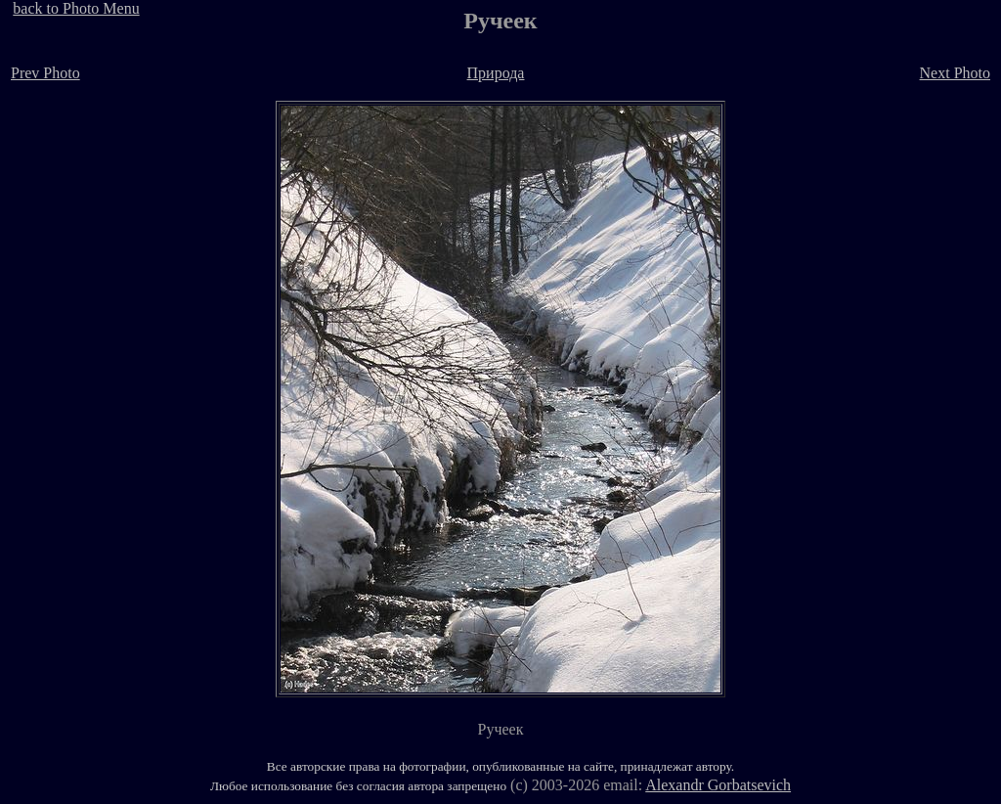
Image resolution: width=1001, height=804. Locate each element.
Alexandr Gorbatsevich (718, 785)
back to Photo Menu (76, 8)
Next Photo (955, 73)
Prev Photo (45, 73)
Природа (496, 73)
